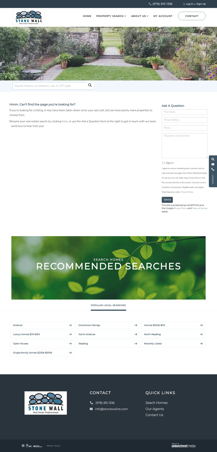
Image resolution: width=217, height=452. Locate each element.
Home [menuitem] (87, 16)
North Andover (87, 334)
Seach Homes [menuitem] (158, 403)
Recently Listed (152, 343)
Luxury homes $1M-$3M (26, 334)
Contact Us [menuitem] (155, 415)
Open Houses (20, 343)
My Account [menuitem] (162, 16)
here (64, 121)
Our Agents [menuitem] (156, 409)
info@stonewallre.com (109, 409)
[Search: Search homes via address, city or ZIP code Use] (53, 86)
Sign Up (201, 3)
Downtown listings (89, 325)
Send (167, 199)
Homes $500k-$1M (154, 325)
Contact (191, 16)
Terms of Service (199, 208)
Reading (83, 343)
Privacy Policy (187, 192)
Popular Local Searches (108, 305)
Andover (18, 325)
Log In (189, 3)
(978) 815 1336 (160, 4)
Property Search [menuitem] (110, 16)
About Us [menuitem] (138, 16)
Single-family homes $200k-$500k (32, 352)
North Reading (152, 334)
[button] (88, 86)
